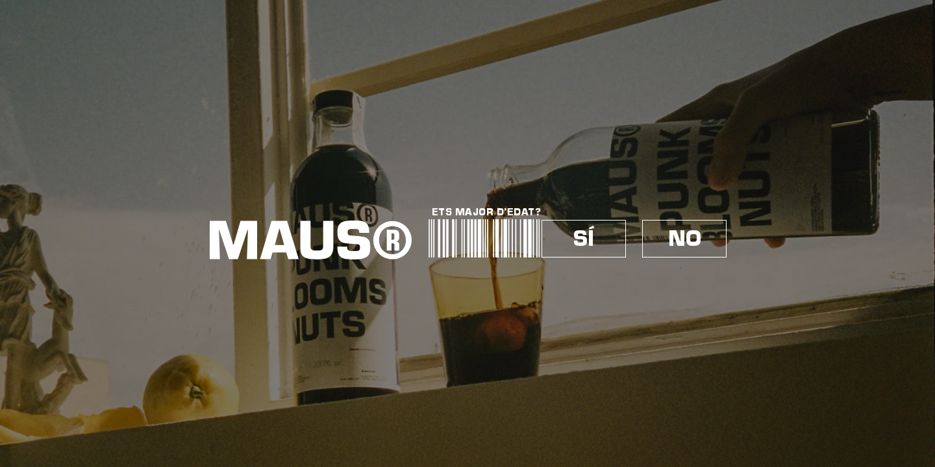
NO (684, 239)
